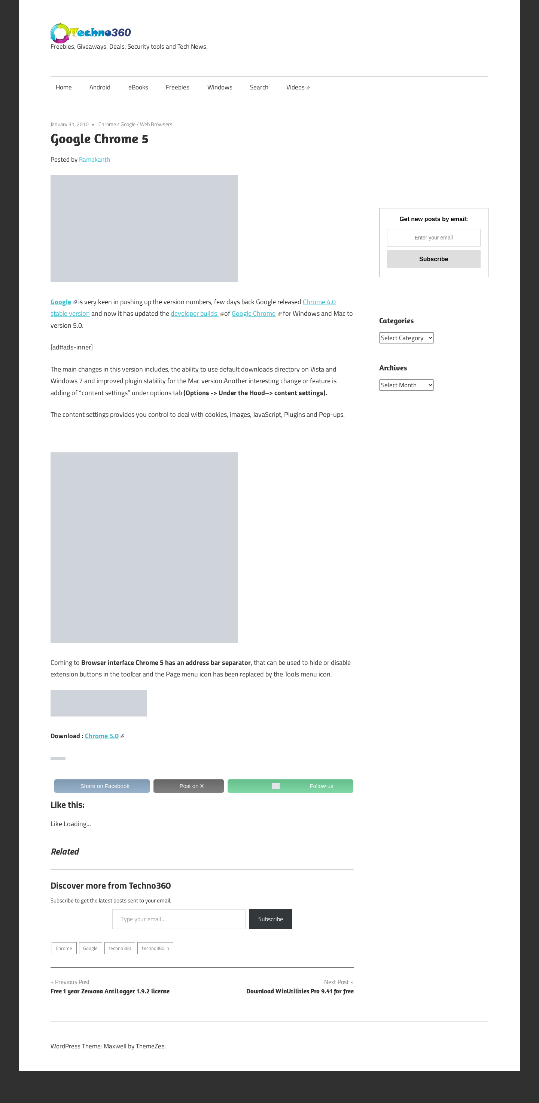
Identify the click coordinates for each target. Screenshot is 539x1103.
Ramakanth (94, 159)
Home (64, 87)
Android (99, 87)
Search (259, 87)
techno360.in (155, 948)
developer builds (197, 313)
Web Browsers (156, 124)
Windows (219, 87)
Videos (298, 87)
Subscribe (270, 918)
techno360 (120, 948)
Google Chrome (256, 313)
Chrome (107, 124)
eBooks (138, 87)
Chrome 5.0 (104, 736)
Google (128, 124)
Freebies (177, 87)
